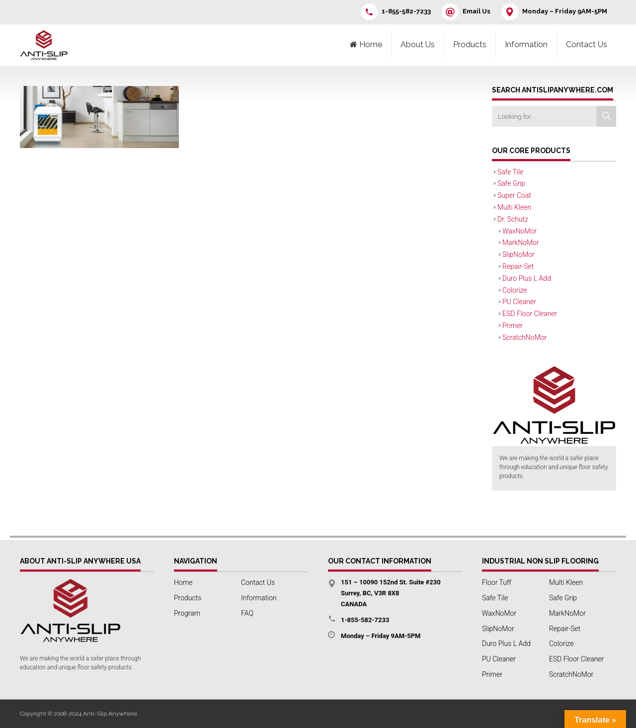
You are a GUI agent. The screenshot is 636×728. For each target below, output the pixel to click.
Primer (512, 325)
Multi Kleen (514, 207)
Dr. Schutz (512, 219)
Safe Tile (510, 172)
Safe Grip (511, 183)
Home (183, 582)
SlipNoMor (518, 254)
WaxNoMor (519, 231)
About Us (417, 44)
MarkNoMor (520, 242)
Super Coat (514, 195)
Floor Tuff (496, 582)
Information (526, 44)
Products (469, 44)
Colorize (514, 290)
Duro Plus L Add (526, 278)
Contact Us (586, 44)
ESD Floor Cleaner (529, 314)
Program (187, 613)
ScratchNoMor (524, 337)
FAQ (247, 613)
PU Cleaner (519, 302)
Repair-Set (518, 266)
